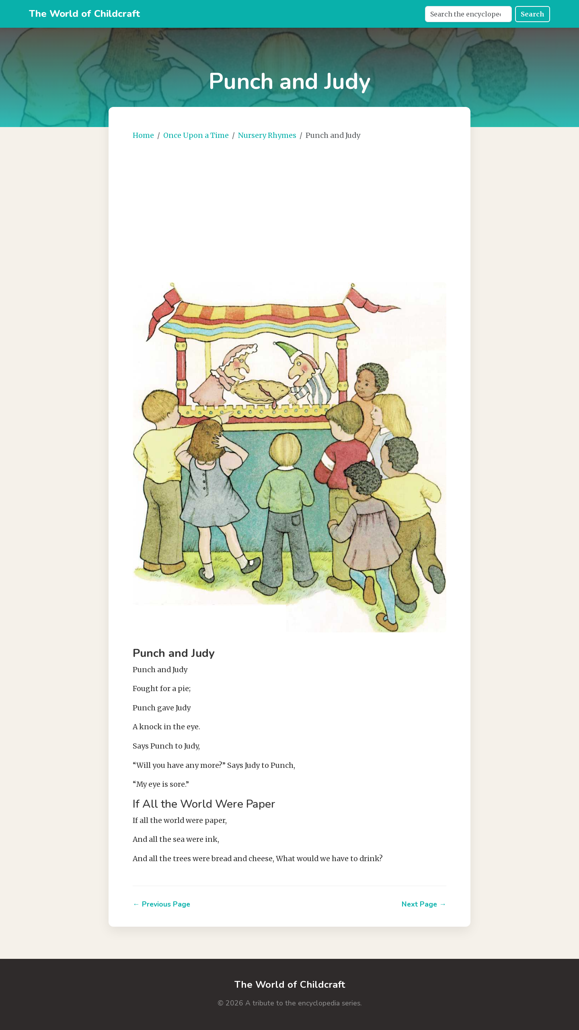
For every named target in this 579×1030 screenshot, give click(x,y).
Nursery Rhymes (267, 135)
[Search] (468, 14)
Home (143, 135)
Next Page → (424, 904)
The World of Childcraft (84, 13)
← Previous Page (161, 904)
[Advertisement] (314, 208)
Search (532, 14)
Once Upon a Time (196, 135)
